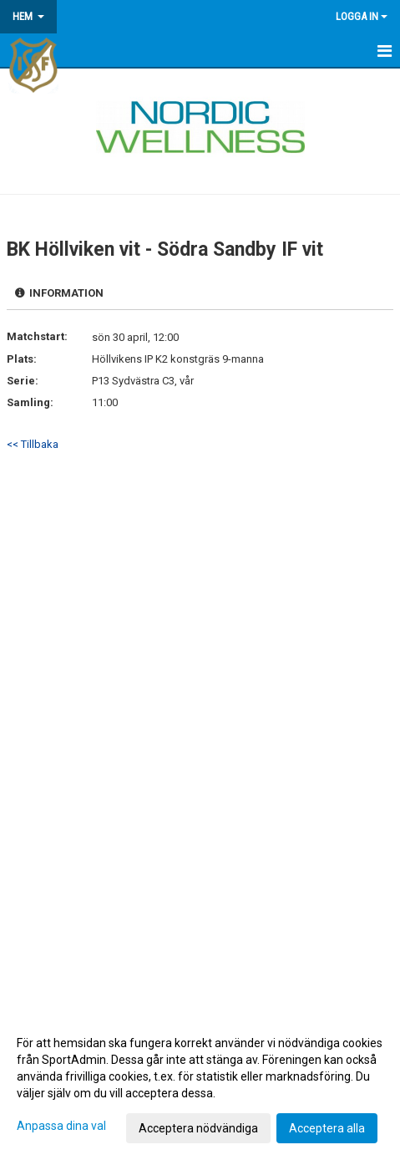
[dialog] (200, 1085)
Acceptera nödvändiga (198, 1128)
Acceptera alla (327, 1128)
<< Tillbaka (32, 444)
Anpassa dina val (61, 1125)
